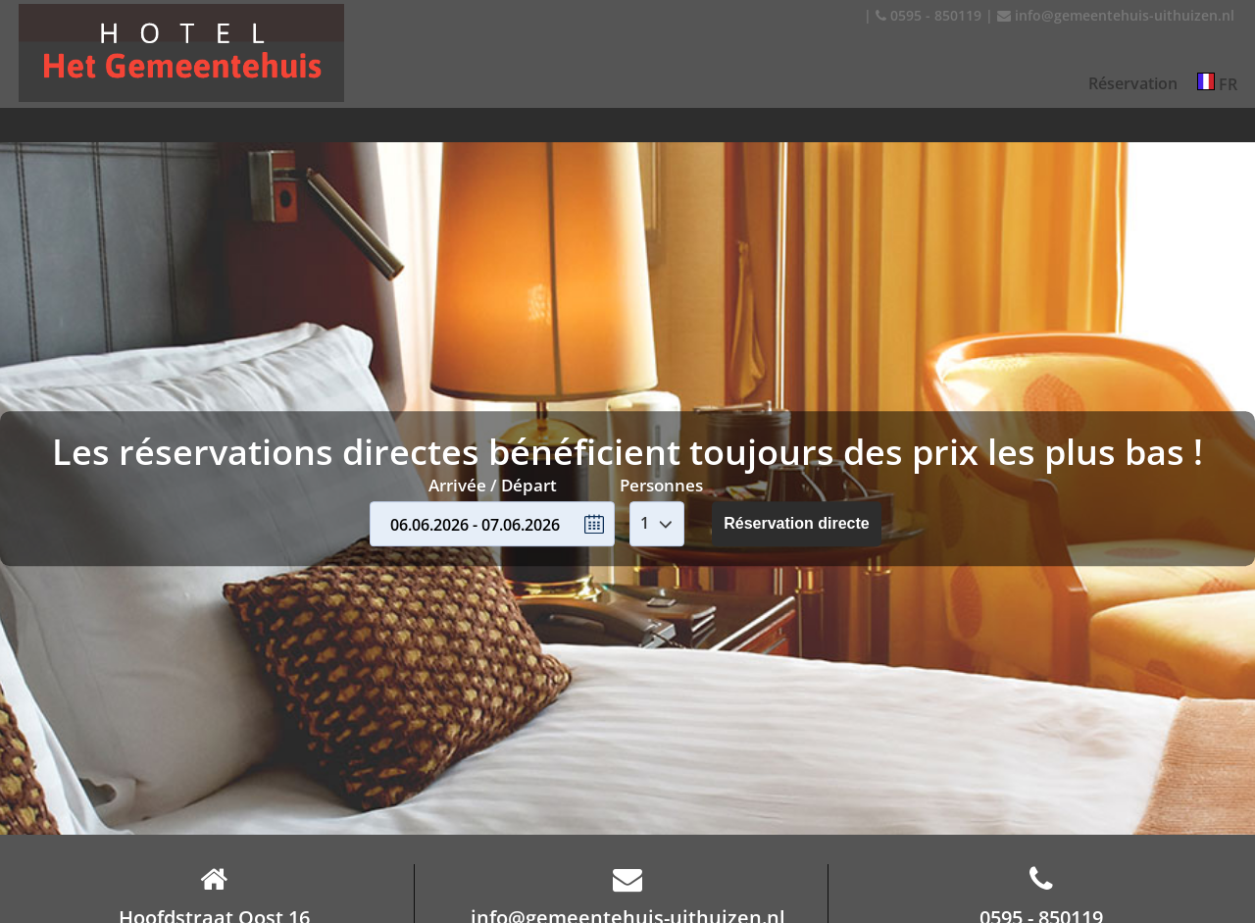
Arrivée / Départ (492, 485)
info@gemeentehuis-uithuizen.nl (1115, 15)
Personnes (661, 485)
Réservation (1133, 83)
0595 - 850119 (928, 15)
